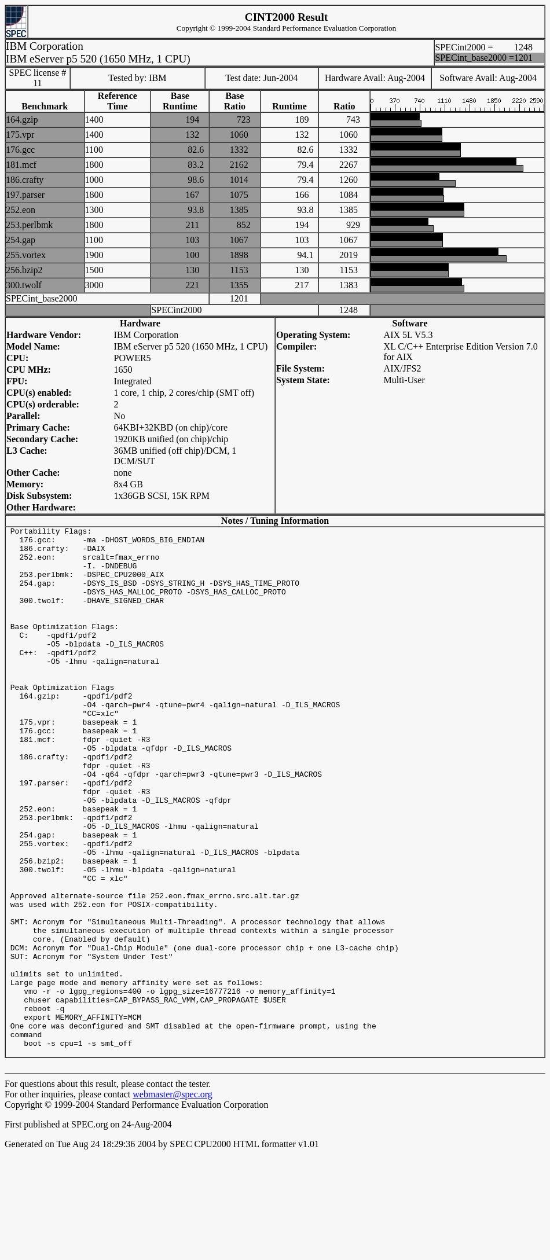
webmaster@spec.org (172, 1200)
